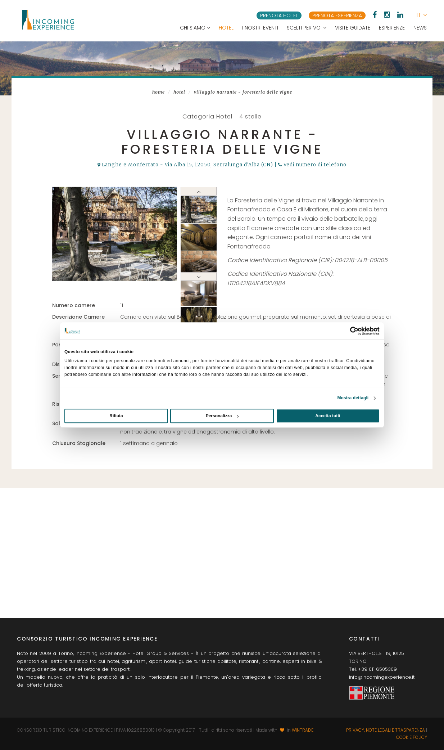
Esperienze (392, 27)
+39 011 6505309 (377, 669)
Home (158, 92)
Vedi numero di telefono (315, 165)
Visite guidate (352, 27)
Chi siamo (195, 27)
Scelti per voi (306, 27)
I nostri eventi (260, 27)
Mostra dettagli (352, 397)
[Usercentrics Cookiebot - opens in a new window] (348, 331)
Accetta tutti (327, 415)
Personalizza (222, 415)
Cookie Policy (411, 737)
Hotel (226, 27)
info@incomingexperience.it (381, 677)
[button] (422, 15)
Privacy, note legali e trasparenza (385, 730)
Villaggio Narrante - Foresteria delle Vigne (243, 92)
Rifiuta (116, 415)
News (420, 27)
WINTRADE (302, 730)
